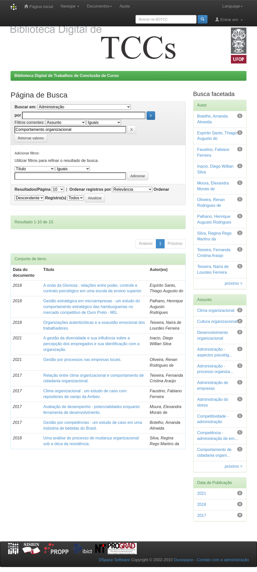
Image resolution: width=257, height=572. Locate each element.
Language (232, 6)
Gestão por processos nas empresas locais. (82, 359)
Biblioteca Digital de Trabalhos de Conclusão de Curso (66, 75)
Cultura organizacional (217, 321)
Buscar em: (25, 107)
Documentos (99, 6)
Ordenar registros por (90, 189)
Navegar (69, 6)
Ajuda (124, 6)
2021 (201, 493)
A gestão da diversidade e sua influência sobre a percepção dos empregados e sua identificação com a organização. (91, 344)
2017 (201, 515)
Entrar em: (229, 19)
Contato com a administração (223, 560)
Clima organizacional (216, 310)
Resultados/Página (32, 189)
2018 (201, 504)
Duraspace (183, 560)
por (18, 115)
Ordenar (161, 189)
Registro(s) (55, 198)
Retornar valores (31, 138)
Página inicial (38, 6)
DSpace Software (114, 560)
